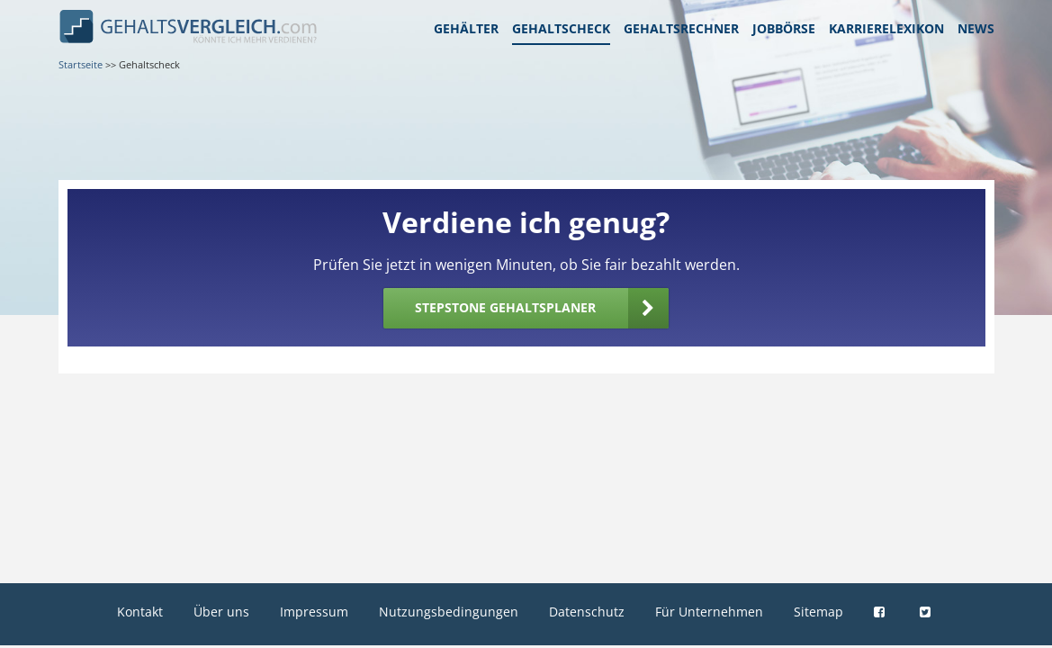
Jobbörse (783, 28)
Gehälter (466, 28)
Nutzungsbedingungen (448, 611)
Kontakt (140, 611)
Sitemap (818, 611)
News (976, 28)
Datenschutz (587, 611)
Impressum (314, 611)
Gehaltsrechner (681, 28)
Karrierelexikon (886, 28)
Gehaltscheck (561, 28)
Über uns (221, 611)
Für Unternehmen (709, 611)
